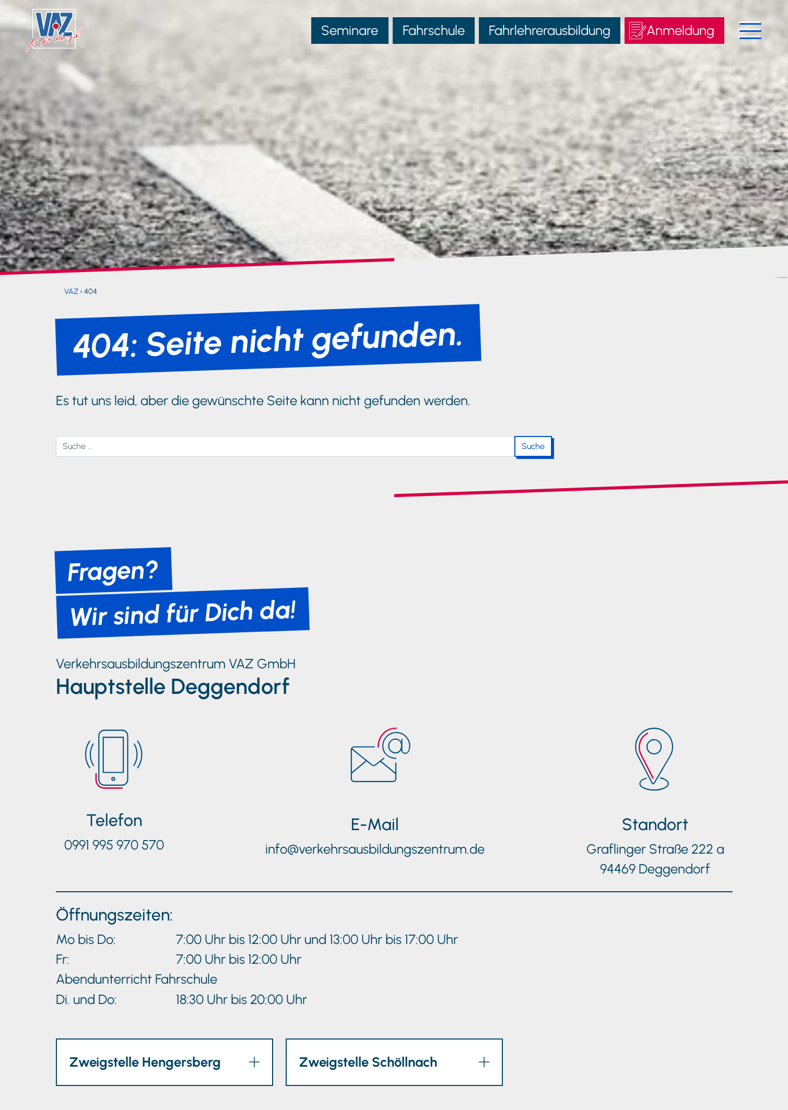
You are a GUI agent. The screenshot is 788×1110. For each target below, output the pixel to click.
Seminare (349, 30)
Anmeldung (680, 30)
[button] (164, 1062)
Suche (533, 446)
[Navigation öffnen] (743, 30)
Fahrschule (434, 30)
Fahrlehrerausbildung (549, 30)
